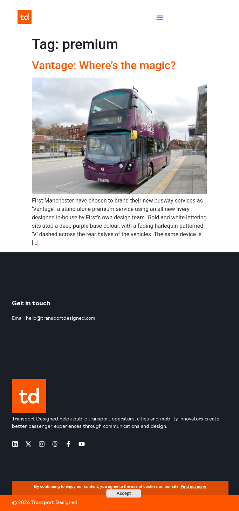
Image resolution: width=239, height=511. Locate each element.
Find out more (193, 486)
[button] (160, 17)
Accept (124, 493)
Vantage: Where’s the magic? (104, 65)
